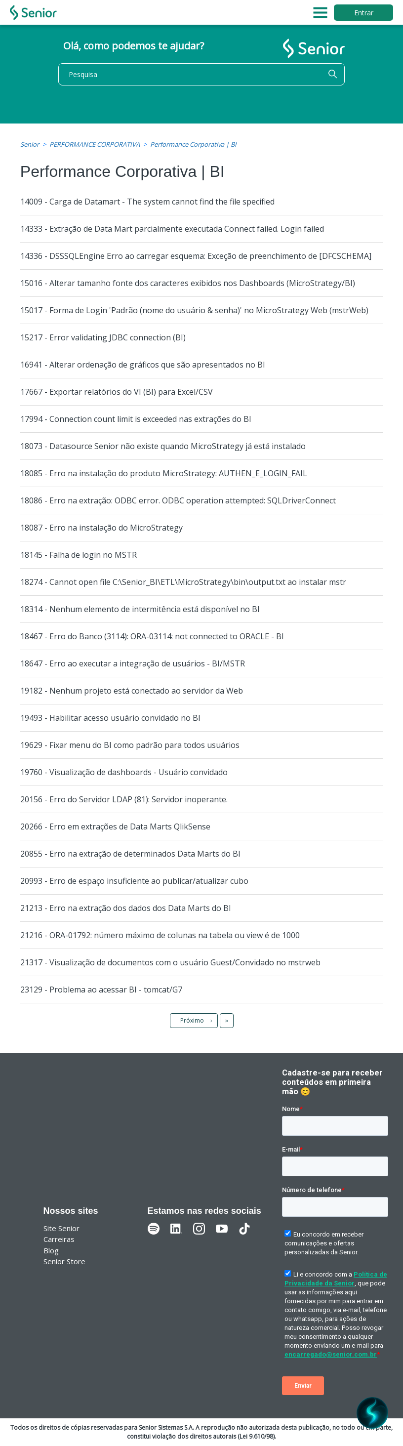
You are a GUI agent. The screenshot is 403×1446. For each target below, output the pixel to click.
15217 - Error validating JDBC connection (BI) (103, 337)
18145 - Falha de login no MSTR (78, 554)
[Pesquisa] (201, 74)
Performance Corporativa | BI (193, 144)
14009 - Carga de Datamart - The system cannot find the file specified (147, 201)
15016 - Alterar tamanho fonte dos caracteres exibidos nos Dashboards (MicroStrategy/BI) (187, 283)
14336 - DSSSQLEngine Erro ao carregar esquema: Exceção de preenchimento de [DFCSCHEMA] (195, 255)
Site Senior (61, 1228)
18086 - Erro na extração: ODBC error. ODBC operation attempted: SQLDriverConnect (178, 500)
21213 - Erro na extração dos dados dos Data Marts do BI (125, 908)
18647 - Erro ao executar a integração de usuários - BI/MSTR (132, 663)
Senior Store (64, 1261)
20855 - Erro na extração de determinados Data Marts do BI (130, 853)
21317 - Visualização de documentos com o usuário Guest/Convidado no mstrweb (170, 962)
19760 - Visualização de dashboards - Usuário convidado (124, 772)
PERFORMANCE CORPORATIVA (94, 144)
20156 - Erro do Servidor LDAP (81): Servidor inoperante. (124, 799)
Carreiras (59, 1239)
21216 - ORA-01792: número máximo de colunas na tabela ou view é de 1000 (160, 935)
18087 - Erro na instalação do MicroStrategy (101, 527)
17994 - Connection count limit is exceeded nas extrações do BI (135, 418)
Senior (29, 144)
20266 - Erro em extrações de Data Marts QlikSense (115, 826)
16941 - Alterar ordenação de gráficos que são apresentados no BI (142, 364)
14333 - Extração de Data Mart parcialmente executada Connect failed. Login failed (172, 228)
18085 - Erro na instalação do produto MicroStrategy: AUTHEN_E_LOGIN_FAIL (163, 473)
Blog (51, 1250)
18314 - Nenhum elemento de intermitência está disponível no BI (140, 609)
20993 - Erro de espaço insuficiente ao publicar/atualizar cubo (134, 880)
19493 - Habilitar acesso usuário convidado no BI (110, 717)
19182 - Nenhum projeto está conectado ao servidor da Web (131, 690)
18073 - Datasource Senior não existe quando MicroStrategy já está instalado (163, 446)
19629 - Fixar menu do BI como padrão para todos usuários (130, 745)
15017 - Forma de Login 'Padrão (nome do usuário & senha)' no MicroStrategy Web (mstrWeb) (194, 310)
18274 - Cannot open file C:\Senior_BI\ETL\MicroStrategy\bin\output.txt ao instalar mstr (183, 582)
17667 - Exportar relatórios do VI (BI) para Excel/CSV (116, 391)
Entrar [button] (363, 12)
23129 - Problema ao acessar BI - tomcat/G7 (101, 989)
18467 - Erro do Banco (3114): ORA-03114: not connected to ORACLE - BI (152, 636)
